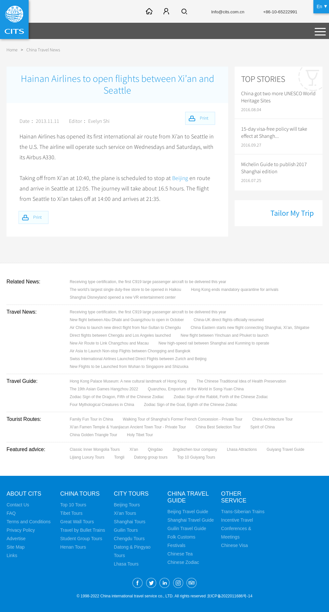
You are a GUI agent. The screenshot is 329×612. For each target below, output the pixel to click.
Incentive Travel (237, 520)
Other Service (234, 497)
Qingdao (155, 449)
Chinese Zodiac (183, 562)
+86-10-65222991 (278, 12)
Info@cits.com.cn (223, 12)
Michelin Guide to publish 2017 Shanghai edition (274, 168)
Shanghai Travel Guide (191, 520)
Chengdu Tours (129, 538)
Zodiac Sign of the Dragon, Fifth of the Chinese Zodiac (117, 397)
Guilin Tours (126, 530)
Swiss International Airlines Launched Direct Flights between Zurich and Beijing (138, 359)
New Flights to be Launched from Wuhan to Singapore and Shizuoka (129, 366)
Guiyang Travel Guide (285, 449)
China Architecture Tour (272, 419)
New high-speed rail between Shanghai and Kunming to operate (213, 343)
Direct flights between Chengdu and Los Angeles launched (120, 335)
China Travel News (43, 50)
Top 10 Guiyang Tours (196, 457)
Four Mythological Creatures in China (102, 404)
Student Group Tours (81, 538)
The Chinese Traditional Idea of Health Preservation (241, 381)
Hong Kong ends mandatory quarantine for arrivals (235, 289)
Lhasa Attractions (242, 449)
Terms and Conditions (28, 521)
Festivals (176, 545)
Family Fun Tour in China (91, 419)
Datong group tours (151, 457)
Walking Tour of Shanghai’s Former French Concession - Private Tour (182, 419)
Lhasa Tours (126, 563)
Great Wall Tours (77, 521)
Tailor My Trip (292, 213)
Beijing (180, 178)
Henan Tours (73, 547)
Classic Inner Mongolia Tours (95, 449)
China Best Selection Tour (218, 427)
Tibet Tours (71, 513)
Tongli (119, 457)
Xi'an (134, 449)
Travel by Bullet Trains (82, 530)
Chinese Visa (234, 545)
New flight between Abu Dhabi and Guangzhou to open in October (127, 320)
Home (12, 50)
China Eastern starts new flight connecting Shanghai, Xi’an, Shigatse (250, 327)
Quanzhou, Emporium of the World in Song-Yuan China (196, 389)
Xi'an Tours (125, 513)
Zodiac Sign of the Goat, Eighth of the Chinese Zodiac (190, 404)
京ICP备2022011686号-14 (230, 596)
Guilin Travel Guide (187, 528)
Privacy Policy (21, 530)
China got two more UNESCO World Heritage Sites (278, 97)
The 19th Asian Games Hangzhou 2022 (104, 389)
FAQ (11, 513)
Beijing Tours (127, 504)
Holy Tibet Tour (140, 435)
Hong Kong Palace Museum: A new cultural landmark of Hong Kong (128, 381)
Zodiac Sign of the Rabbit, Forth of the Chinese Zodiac (221, 397)
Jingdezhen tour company (194, 449)
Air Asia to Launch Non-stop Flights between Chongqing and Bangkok (130, 351)
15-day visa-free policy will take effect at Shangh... (274, 132)
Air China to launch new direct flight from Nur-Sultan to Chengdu (125, 327)
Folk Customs (182, 537)
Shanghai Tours (129, 521)
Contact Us (18, 504)
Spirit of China (262, 427)
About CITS (24, 493)
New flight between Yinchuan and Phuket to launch (224, 335)
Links (12, 555)
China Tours (80, 493)
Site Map (15, 547)
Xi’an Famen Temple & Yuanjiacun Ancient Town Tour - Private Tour (128, 427)
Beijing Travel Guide (188, 511)
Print (38, 217)
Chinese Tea (180, 553)
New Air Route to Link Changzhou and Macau (109, 343)
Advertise (16, 538)
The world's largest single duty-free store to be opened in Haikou (125, 289)
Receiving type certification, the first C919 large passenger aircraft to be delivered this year (148, 282)
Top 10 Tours (73, 504)
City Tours (131, 493)
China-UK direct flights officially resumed (229, 320)
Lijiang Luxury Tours (87, 457)
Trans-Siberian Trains (242, 511)
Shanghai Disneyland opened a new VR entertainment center (123, 297)
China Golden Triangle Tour (93, 435)
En (319, 6)
